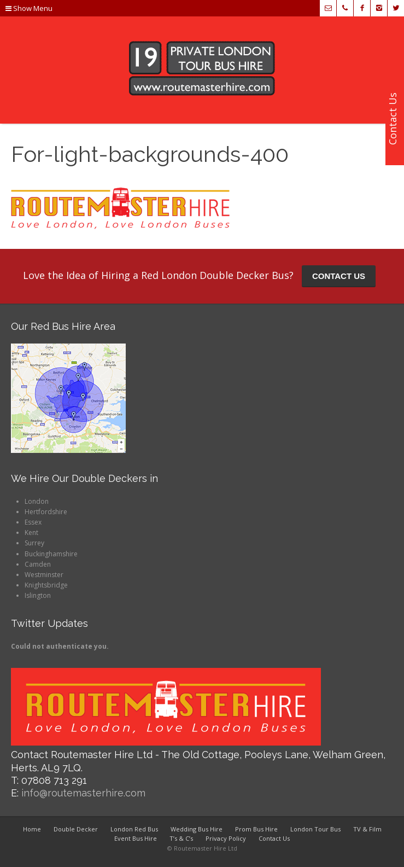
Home (32, 829)
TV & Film (367, 829)
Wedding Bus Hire (197, 829)
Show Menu (28, 8)
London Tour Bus (315, 829)
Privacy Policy (226, 838)
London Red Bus (134, 829)
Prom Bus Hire (256, 829)
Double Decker (76, 829)
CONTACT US (338, 276)
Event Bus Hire (135, 838)
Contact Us (274, 838)
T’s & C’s (181, 838)
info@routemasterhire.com (83, 793)
